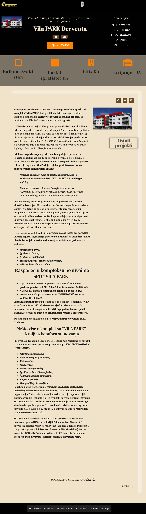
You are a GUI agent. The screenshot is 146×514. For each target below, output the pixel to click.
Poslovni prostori (65, 508)
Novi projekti (35, 508)
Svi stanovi (49, 508)
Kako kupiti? (82, 508)
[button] (82, 4)
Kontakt (94, 508)
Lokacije (105, 508)
